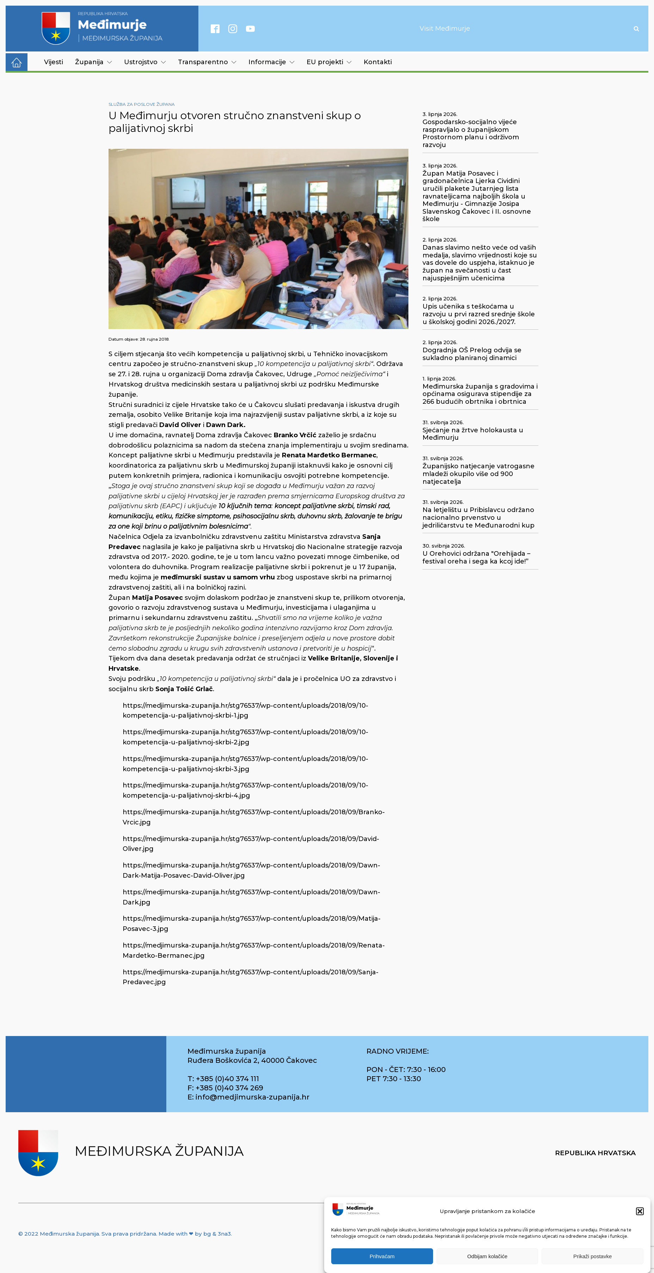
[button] (639, 1211)
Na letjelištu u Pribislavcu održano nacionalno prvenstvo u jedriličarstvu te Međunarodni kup (478, 517)
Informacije (271, 62)
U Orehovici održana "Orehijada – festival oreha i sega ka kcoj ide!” (476, 557)
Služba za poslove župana (142, 104)
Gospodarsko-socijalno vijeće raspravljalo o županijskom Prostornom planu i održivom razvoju (470, 133)
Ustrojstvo (145, 62)
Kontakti (378, 62)
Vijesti (53, 62)
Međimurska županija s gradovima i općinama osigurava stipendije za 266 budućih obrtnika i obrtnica (480, 394)
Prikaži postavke (592, 1256)
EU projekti (329, 62)
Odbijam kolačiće (487, 1256)
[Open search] (636, 28)
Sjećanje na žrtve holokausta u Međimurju (472, 434)
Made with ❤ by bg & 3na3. (195, 1233)
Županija (93, 62)
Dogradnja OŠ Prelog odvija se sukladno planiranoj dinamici (472, 354)
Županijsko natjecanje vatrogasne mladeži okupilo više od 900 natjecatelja (478, 474)
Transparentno (207, 62)
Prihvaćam (382, 1256)
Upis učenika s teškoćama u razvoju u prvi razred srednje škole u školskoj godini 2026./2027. (478, 314)
